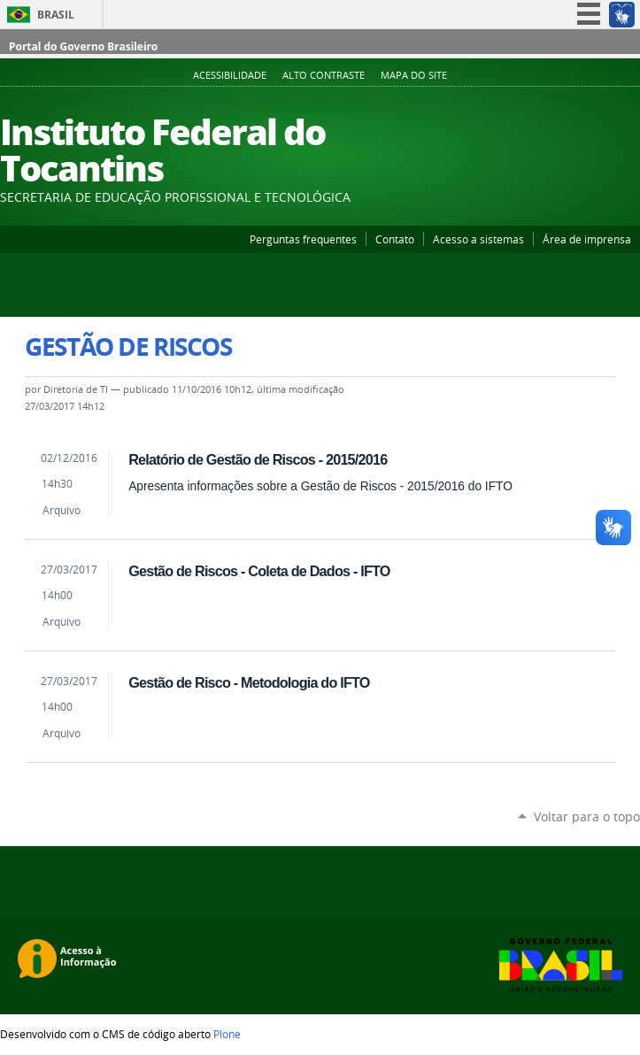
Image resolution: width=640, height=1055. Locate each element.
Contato (394, 239)
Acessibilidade (229, 75)
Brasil (55, 14)
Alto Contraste (323, 75)
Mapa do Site (414, 75)
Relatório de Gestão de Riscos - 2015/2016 (257, 459)
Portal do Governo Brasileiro (83, 46)
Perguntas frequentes (303, 239)
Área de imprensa (587, 239)
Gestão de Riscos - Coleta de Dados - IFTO (258, 571)
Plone (227, 1034)
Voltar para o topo (587, 816)
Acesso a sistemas (478, 239)
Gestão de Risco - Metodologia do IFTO (248, 682)
